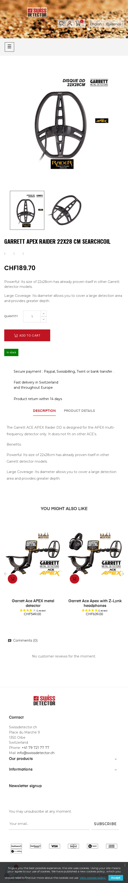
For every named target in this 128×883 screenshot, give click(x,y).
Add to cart (27, 335)
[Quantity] (32, 316)
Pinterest (23, 253)
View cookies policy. (93, 877)
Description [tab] (44, 411)
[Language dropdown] (97, 24)
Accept (115, 877)
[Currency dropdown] (114, 24)
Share (4, 253)
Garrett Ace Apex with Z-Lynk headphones (95, 603)
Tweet (14, 253)
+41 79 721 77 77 (35, 748)
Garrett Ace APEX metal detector (33, 603)
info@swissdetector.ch (35, 753)
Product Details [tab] (79, 411)
